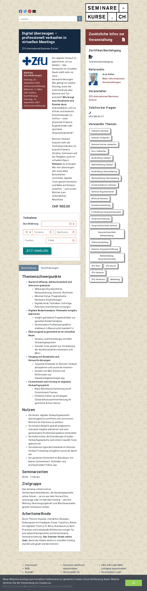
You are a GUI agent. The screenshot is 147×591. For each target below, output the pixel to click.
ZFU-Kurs (95, 266)
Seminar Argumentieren (102, 191)
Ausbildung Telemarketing (104, 171)
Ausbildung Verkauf (101, 158)
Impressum (31, 565)
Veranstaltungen (111, 82)
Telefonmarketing (99, 242)
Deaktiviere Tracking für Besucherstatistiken (49, 586)
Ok (133, 583)
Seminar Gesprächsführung (104, 249)
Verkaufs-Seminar (100, 131)
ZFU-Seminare (98, 279)
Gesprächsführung (100, 219)
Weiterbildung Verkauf (102, 164)
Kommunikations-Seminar (103, 185)
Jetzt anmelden (37, 250)
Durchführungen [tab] (50, 268)
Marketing (115, 279)
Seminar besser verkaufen (104, 144)
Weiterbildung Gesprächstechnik (107, 257)
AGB (27, 568)
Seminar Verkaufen (100, 138)
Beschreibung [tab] (28, 268)
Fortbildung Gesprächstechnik (106, 212)
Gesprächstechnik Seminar (104, 225)
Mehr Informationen (14, 586)
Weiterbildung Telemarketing (105, 178)
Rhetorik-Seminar (99, 198)
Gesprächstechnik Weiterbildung (107, 234)
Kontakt (29, 572)
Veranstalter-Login (111, 572)
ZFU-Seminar (97, 272)
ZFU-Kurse (111, 266)
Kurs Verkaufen (98, 151)
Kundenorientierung (101, 205)
